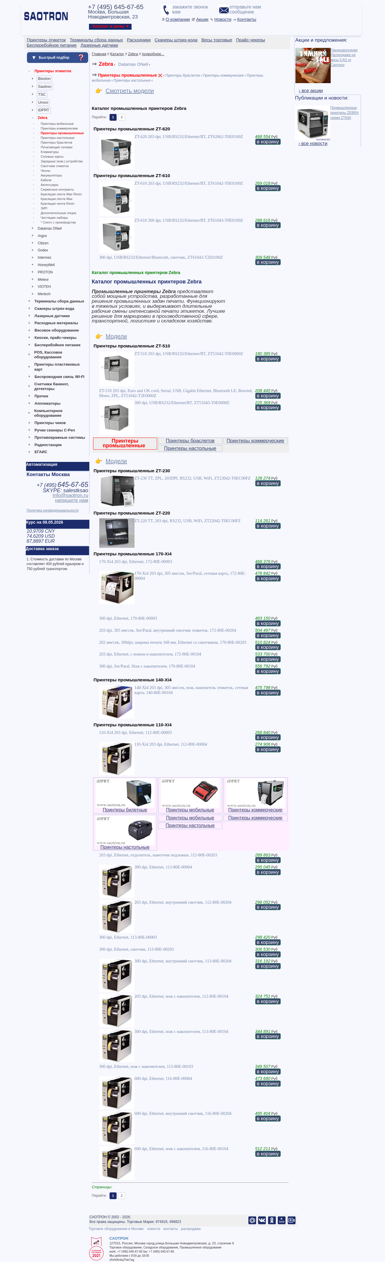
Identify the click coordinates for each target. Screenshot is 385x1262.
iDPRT (43, 110)
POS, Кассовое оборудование (48, 354)
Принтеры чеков (50, 423)
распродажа (191, 1229)
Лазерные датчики (52, 316)
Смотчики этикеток (55, 166)
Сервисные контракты (57, 189)
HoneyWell (46, 265)
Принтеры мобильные (57, 123)
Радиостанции (48, 445)
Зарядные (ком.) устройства (62, 161)
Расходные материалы (56, 323)
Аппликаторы (47, 403)
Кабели (46, 180)
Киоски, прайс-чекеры (56, 337)
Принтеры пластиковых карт (57, 367)
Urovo (43, 102)
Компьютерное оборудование (48, 413)
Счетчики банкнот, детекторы (51, 386)
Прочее (41, 396)
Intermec (45, 258)
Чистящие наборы (54, 217)
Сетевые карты (52, 156)
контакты (170, 1229)
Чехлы (46, 170)
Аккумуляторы (51, 175)
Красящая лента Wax (57, 199)
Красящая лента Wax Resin (61, 194)
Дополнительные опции (58, 213)
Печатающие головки (57, 147)
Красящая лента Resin (58, 203)
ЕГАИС (41, 452)
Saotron (45, 86)
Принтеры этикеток (53, 71)
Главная (99, 54)
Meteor (43, 280)
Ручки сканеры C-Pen (55, 430)
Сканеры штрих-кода (54, 308)
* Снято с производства (58, 222)
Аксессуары (49, 184)
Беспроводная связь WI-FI (60, 376)
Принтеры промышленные (62, 133)
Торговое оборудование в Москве (116, 1229)
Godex (43, 250)
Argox (42, 236)
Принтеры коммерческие (59, 128)
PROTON (45, 272)
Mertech (44, 294)
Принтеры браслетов (56, 142)
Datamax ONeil (50, 228)
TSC (42, 94)
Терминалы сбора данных (59, 301)
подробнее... (153, 54)
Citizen (43, 243)
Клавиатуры (50, 152)
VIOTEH (44, 287)
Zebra (43, 118)
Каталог (117, 54)
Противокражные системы (60, 437)
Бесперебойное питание (58, 345)
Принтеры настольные (58, 138)
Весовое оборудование (57, 330)
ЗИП (44, 208)
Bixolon (44, 78)
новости (153, 1229)
